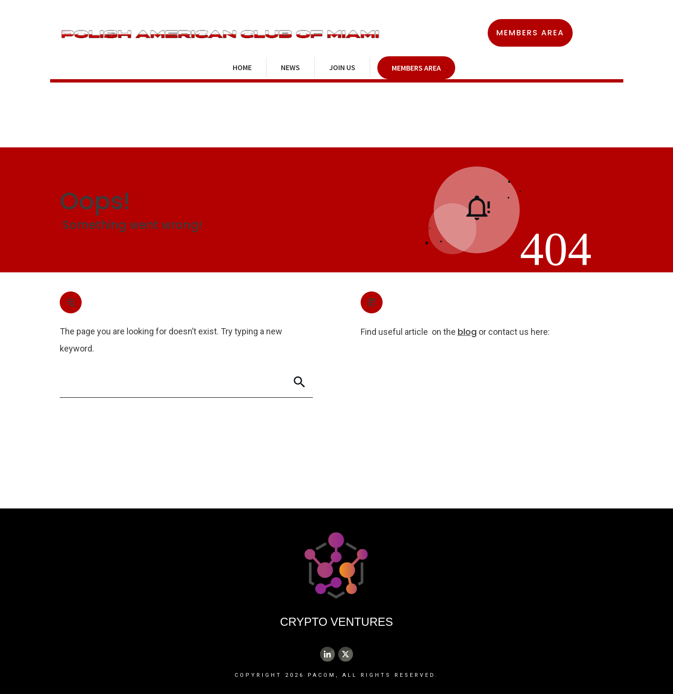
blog (467, 332)
